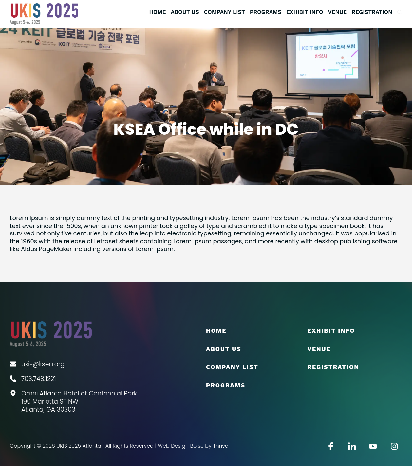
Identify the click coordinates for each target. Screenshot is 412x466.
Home (157, 12)
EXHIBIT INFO (304, 12)
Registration (372, 12)
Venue (337, 12)
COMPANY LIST (224, 12)
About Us (185, 12)
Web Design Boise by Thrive (193, 446)
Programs (265, 12)
